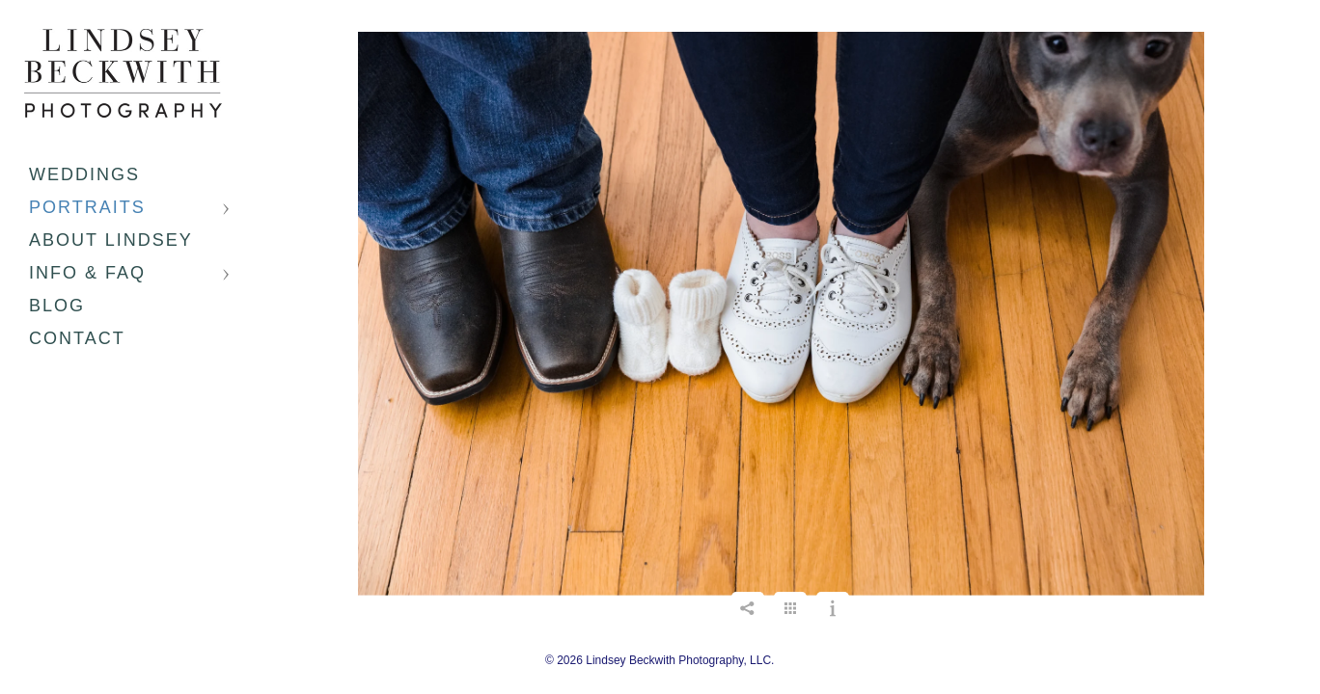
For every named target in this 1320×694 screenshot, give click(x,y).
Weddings (84, 174)
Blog (57, 305)
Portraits (87, 207)
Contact (77, 338)
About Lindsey (111, 240)
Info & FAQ (87, 272)
